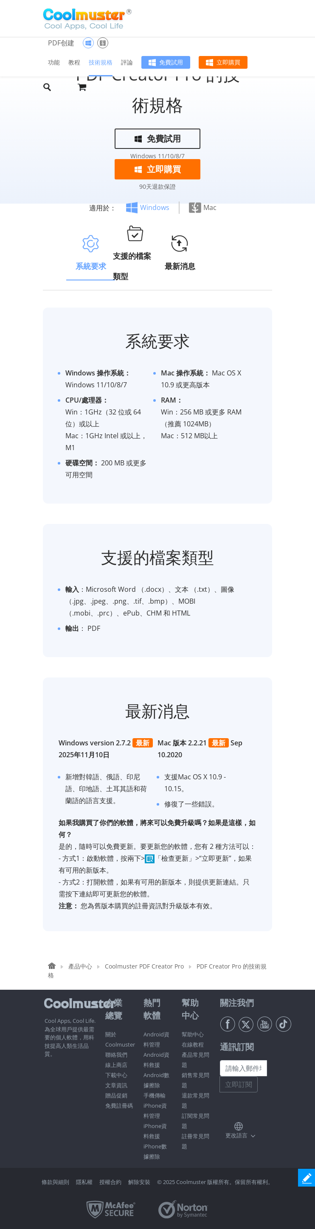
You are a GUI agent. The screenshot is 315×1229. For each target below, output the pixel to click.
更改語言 (236, 1135)
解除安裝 (139, 1182)
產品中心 (80, 966)
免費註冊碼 (119, 1105)
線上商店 (116, 1065)
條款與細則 (55, 1182)
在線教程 (193, 1044)
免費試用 (171, 62)
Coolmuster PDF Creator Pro (144, 966)
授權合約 (110, 1182)
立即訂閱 (238, 1084)
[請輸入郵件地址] (243, 1068)
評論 (127, 62)
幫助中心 (193, 1034)
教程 (74, 62)
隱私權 (84, 1182)
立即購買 (228, 62)
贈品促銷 (116, 1095)
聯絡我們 (116, 1054)
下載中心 (116, 1075)
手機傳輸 (154, 1095)
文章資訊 (116, 1085)
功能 (54, 62)
